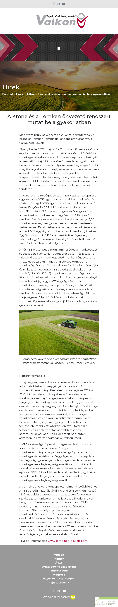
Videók (59, 554)
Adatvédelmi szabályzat (59, 566)
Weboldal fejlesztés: (59, 596)
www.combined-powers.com (67, 540)
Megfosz (59, 574)
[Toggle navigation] (58, 48)
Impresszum (59, 570)
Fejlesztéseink (59, 582)
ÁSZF (59, 562)
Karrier (59, 558)
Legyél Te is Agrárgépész (59, 578)
